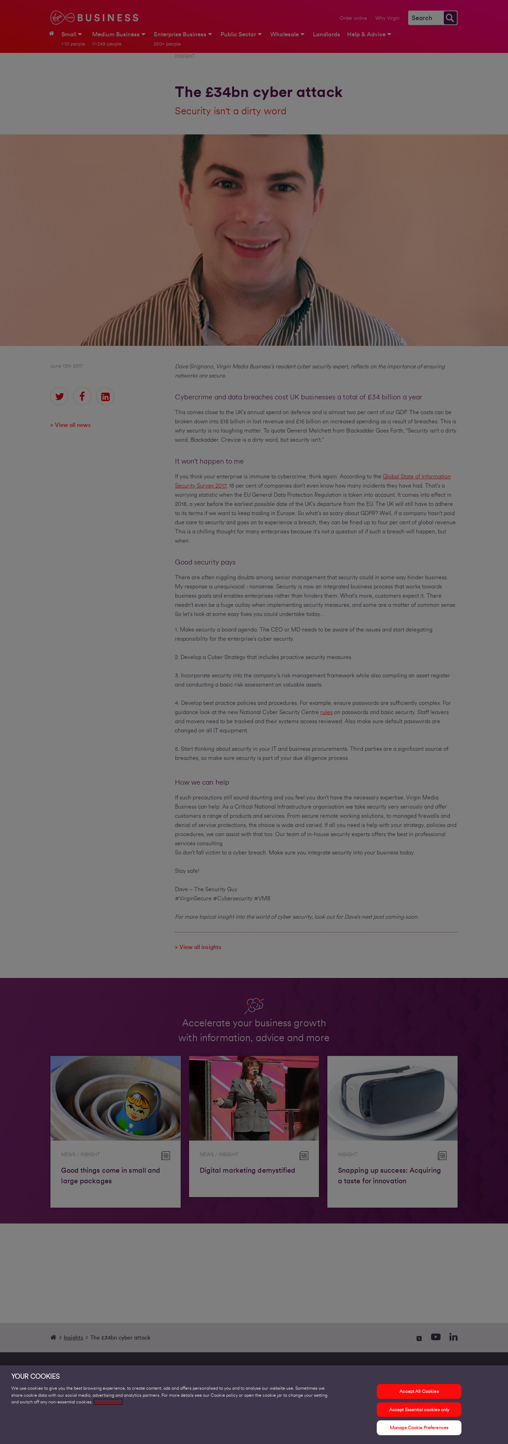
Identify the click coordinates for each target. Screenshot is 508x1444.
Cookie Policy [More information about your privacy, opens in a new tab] (108, 1403)
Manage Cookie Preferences (419, 1429)
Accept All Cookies (419, 1393)
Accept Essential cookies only (419, 1411)
